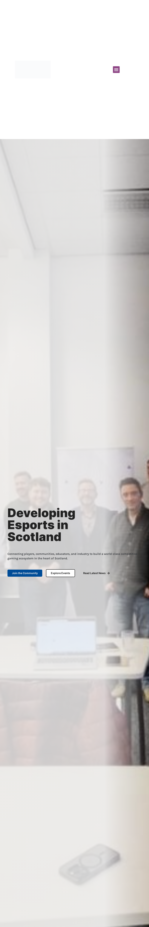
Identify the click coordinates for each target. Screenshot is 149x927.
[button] (116, 69)
